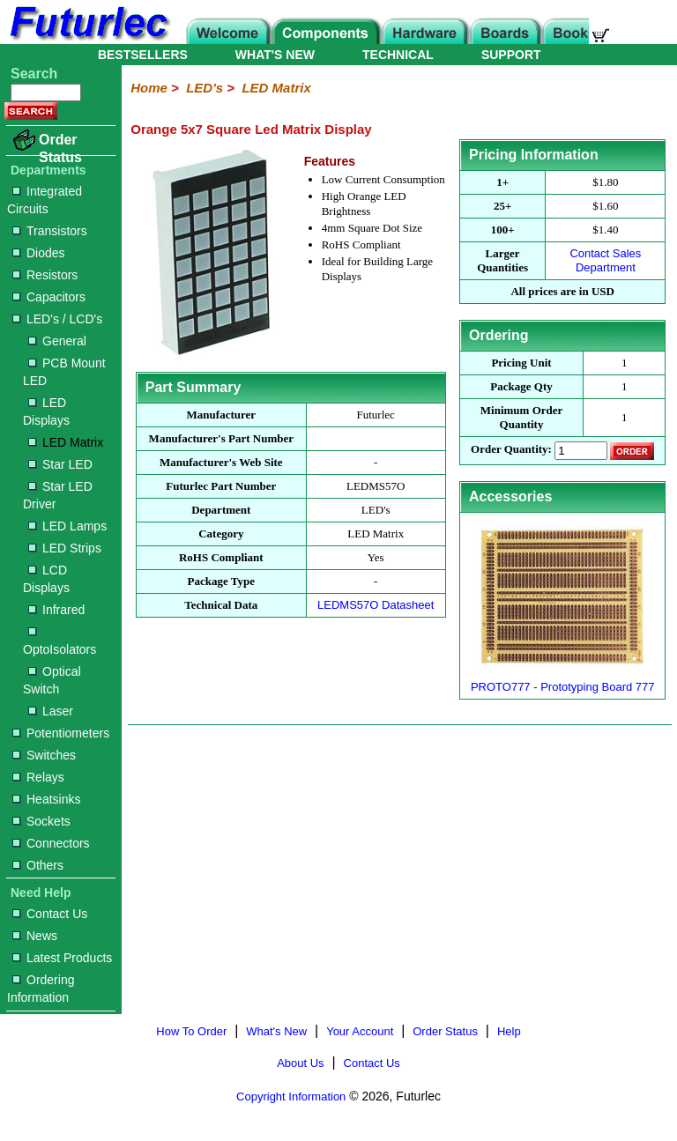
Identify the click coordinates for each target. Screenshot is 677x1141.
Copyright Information (291, 1096)
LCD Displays (46, 579)
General (57, 341)
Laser (50, 711)
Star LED (60, 464)
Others (37, 865)
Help (509, 1031)
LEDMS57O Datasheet (375, 604)
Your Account (359, 1031)
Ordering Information (40, 988)
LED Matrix (65, 442)
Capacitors (49, 297)
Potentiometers (60, 733)
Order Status (60, 148)
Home (148, 87)
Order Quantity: (511, 449)
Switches (44, 755)
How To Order (191, 1031)
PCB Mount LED (64, 372)
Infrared (56, 610)
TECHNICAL (398, 55)
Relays (38, 777)
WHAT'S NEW (275, 55)
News (34, 936)
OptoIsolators (59, 641)
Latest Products (62, 958)
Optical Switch (52, 680)
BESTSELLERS (143, 55)
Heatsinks (46, 799)
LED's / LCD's (57, 319)
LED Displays (46, 411)
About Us (300, 1063)
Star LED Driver (58, 495)
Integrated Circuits (44, 200)
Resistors (45, 275)
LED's (204, 87)
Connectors (51, 843)
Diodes (38, 253)
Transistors (49, 231)
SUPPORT (511, 55)
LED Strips (64, 548)
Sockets (41, 821)
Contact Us (49, 914)
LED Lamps (67, 526)
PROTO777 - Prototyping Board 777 (563, 686)
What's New (276, 1031)
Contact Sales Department (605, 260)
